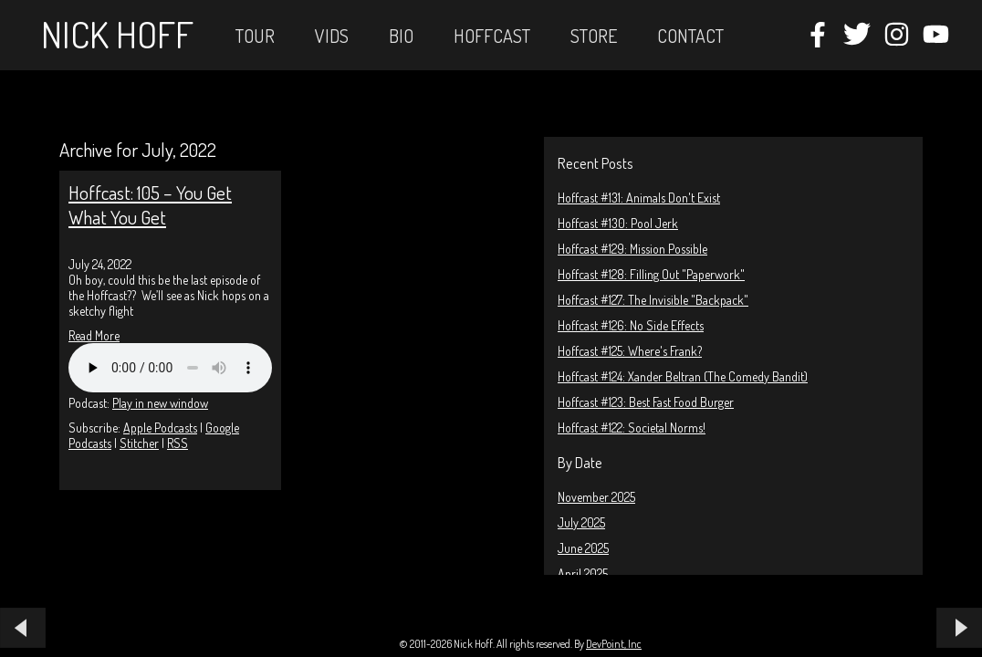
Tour (255, 35)
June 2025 (583, 548)
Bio (401, 35)
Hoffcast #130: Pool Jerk (618, 223)
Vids (332, 35)
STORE (593, 35)
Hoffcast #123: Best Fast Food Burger (646, 402)
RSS (177, 443)
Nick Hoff (117, 34)
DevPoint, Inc (614, 644)
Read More (94, 335)
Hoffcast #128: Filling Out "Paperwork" (651, 274)
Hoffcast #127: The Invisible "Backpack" (653, 300)
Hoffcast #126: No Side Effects (631, 325)
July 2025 (581, 522)
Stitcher (139, 443)
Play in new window (160, 403)
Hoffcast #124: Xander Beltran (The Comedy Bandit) (683, 376)
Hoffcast (492, 35)
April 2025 (583, 573)
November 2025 (596, 497)
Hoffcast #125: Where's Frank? (630, 351)
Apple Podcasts (160, 427)
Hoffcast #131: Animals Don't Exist (639, 197)
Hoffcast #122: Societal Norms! (631, 427)
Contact (690, 35)
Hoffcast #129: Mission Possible (632, 248)
